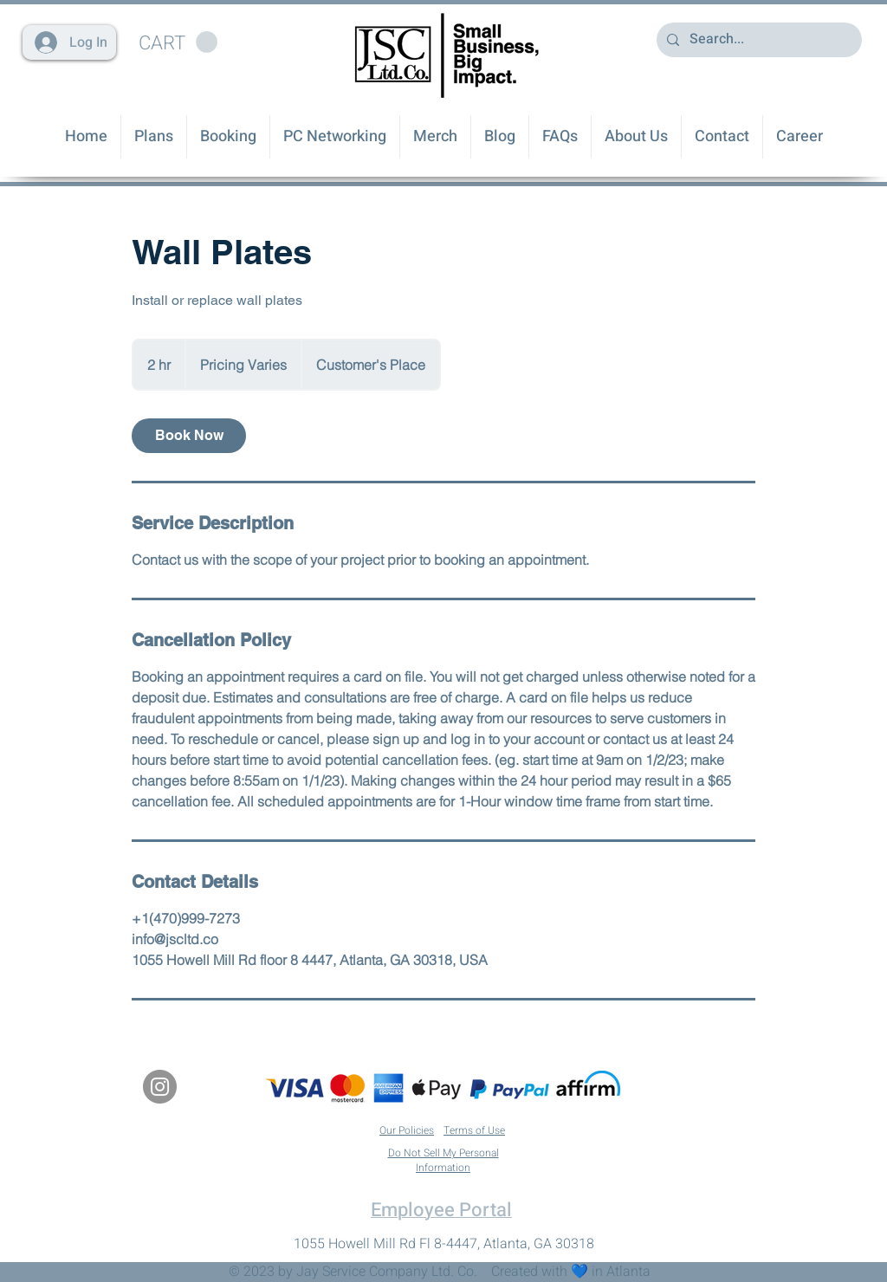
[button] (178, 42)
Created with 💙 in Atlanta (571, 1271)
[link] (189, 435)
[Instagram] (160, 1087)
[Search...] (757, 40)
